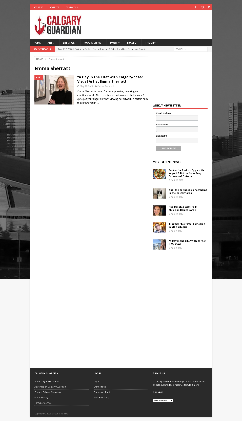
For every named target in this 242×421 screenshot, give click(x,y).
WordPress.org (101, 397)
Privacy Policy (41, 397)
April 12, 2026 (177, 180)
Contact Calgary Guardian (47, 391)
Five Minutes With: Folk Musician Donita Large (183, 208)
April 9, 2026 (176, 230)
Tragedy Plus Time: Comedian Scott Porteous (187, 225)
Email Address (163, 113)
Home (37, 42)
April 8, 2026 (176, 247)
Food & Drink (92, 42)
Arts (51, 42)
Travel (131, 42)
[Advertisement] (153, 21)
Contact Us (71, 7)
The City (150, 42)
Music (113, 42)
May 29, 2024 (86, 85)
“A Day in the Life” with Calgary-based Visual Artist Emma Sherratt (110, 79)
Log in (96, 381)
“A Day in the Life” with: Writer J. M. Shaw (187, 242)
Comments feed (102, 391)
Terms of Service (43, 402)
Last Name (162, 135)
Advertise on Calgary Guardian (50, 386)
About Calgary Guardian (46, 381)
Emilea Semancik (106, 85)
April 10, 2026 (177, 213)
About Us (38, 7)
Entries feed (100, 386)
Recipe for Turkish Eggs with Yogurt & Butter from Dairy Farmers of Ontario (186, 173)
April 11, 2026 (177, 196)
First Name (162, 124)
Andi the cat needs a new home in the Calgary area (188, 191)
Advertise (54, 7)
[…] (98, 102)
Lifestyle (69, 42)
